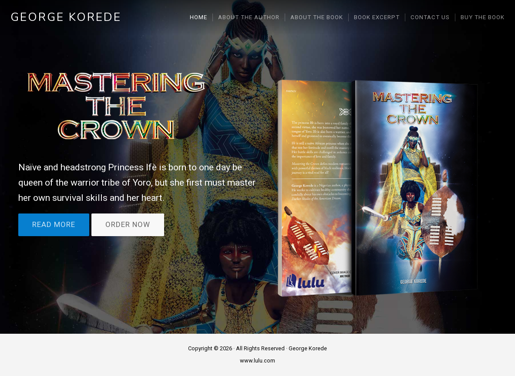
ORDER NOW (127, 224)
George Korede (65, 17)
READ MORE (53, 224)
